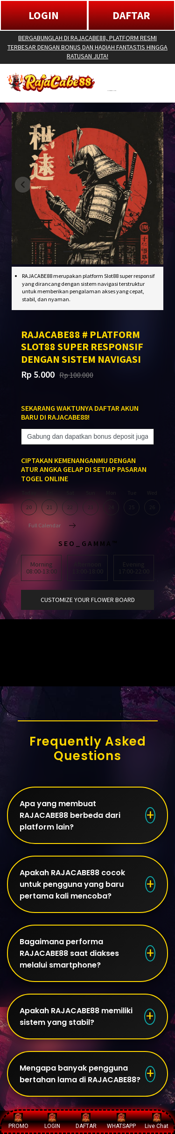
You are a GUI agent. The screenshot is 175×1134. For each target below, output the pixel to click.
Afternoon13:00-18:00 (87, 567)
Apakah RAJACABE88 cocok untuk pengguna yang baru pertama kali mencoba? (72, 884)
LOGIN (43, 15)
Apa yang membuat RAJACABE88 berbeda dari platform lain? (70, 815)
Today (29, 502)
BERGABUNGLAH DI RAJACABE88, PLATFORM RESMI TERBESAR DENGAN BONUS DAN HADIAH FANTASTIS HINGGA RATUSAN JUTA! (87, 47)
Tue (132, 502)
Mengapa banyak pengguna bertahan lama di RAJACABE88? (80, 1074)
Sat (70, 502)
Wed (152, 502)
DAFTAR (131, 15)
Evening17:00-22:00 (134, 567)
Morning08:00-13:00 (41, 567)
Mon (111, 502)
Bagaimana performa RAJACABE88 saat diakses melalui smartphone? (69, 953)
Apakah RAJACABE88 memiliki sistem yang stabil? (76, 1016)
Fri (49, 502)
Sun (90, 502)
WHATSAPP (121, 1121)
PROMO (18, 1121)
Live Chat (156, 1121)
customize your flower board (88, 599)
